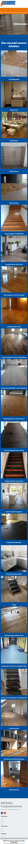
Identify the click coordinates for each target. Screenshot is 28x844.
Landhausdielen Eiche (14, 327)
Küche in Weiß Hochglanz (14, 512)
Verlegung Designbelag (14, 542)
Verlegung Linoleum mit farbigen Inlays (14, 666)
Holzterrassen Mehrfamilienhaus (14, 759)
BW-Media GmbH (10, 809)
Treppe (14, 605)
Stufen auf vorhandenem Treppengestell (14, 698)
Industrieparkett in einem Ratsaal (14, 419)
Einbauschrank (14, 171)
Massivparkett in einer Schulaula (14, 295)
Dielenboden (14, 141)
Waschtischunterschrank (14, 574)
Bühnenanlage (14, 203)
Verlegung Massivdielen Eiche (14, 635)
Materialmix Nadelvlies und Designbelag (14, 388)
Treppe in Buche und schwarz (14, 481)
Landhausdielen (14, 728)
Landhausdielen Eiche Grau (14, 264)
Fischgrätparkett (14, 79)
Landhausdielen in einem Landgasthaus (14, 357)
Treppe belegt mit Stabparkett (14, 234)
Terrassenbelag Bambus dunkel (14, 450)
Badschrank (14, 110)
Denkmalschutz (14, 790)
